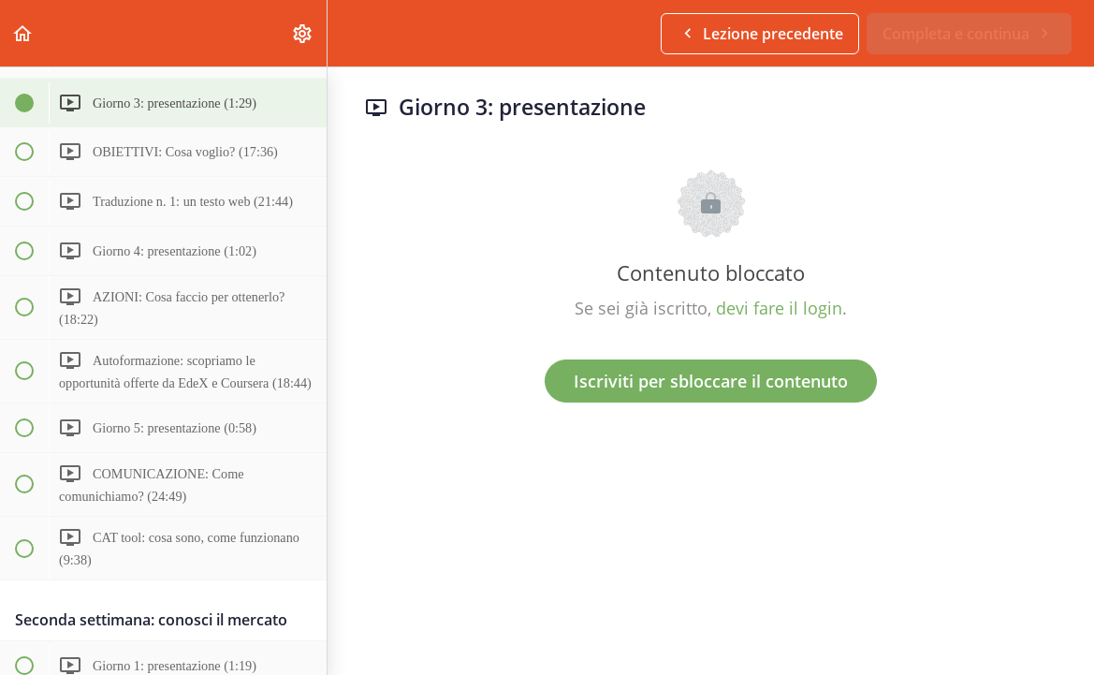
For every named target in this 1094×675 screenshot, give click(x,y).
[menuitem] (303, 33)
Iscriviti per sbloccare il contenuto (711, 381)
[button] (23, 33)
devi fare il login (779, 308)
